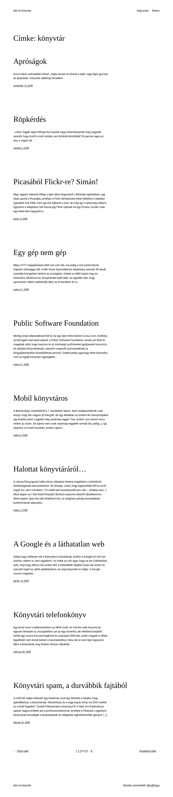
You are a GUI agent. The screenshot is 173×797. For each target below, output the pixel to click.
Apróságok (30, 61)
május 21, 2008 (21, 289)
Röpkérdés (29, 119)
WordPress (153, 785)
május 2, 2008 (20, 510)
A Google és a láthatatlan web (58, 544)
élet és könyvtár (22, 10)
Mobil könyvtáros (40, 398)
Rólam (156, 10)
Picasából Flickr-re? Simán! (55, 181)
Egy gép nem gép (39, 252)
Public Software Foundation (56, 323)
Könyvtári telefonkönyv (49, 614)
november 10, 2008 (23, 85)
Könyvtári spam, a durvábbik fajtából (70, 685)
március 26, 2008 (22, 651)
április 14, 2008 (21, 581)
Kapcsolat (143, 10)
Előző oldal (21, 751)
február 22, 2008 (21, 722)
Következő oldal (150, 751)
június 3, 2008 (20, 218)
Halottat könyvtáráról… (49, 469)
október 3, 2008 (21, 148)
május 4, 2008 (20, 435)
